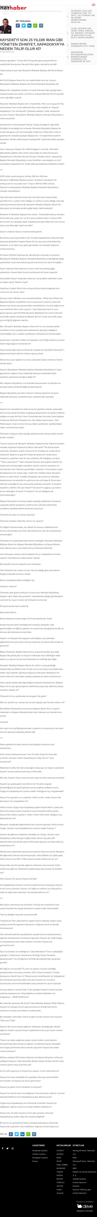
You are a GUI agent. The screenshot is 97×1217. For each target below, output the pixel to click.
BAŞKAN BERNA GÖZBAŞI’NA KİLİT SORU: (83, 45)
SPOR (59, 1161)
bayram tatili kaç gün (82, 1190)
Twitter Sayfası (39, 1154)
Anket (59, 1190)
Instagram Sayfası (40, 1158)
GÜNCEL (60, 1154)
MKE (75, 1158)
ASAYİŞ (60, 1186)
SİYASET (60, 1151)
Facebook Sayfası (39, 1151)
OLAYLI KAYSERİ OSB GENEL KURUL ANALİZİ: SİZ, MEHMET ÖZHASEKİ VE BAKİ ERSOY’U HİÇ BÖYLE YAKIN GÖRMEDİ (83, 33)
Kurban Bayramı (79, 1182)
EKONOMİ (61, 1168)
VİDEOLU (60, 1182)
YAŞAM (60, 1172)
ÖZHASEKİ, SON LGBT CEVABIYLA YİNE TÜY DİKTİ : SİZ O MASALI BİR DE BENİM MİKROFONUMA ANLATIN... (83, 16)
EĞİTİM (60, 1179)
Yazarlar (60, 1193)
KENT (59, 1158)
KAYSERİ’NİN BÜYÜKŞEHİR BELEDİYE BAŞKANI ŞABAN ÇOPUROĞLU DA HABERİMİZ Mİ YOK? (82, 56)
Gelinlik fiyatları (79, 1179)
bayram (76, 1186)
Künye (35, 1161)
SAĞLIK (60, 1175)
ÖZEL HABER (62, 1165)
